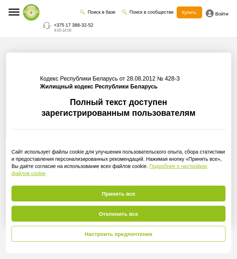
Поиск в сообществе (152, 12)
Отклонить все (118, 214)
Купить (189, 12)
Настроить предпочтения (119, 234)
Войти (217, 13)
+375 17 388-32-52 (73, 25)
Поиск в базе (101, 12)
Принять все (118, 194)
